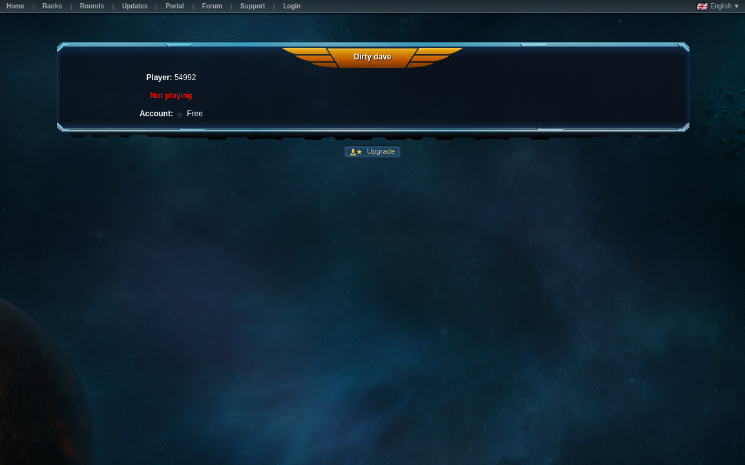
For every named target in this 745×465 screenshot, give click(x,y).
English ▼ (718, 6)
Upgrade (380, 151)
